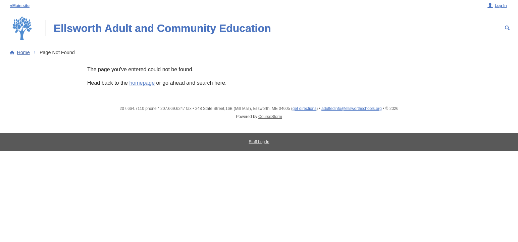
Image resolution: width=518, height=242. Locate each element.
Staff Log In (259, 141)
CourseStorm (270, 116)
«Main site (20, 5)
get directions (304, 108)
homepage (142, 83)
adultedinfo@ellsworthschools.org (351, 108)
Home (23, 52)
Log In (501, 5)
